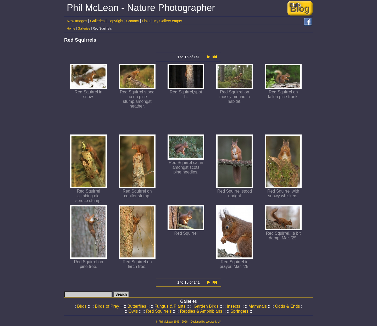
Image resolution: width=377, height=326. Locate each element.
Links (146, 21)
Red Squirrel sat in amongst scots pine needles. (186, 167)
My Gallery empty (167, 21)
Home (71, 28)
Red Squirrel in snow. (88, 94)
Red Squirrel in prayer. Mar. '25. (235, 264)
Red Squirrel (186, 233)
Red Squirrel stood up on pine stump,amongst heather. (137, 99)
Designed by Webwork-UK (206, 321)
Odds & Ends (287, 306)
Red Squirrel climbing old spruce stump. (88, 196)
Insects (233, 306)
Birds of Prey (107, 306)
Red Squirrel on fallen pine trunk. (283, 94)
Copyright (115, 21)
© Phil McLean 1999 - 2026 (171, 321)
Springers (239, 311)
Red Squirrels (159, 311)
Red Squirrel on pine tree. (88, 264)
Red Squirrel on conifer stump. (137, 193)
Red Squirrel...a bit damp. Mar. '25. (283, 235)
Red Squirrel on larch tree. (137, 264)
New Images (77, 21)
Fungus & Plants (170, 306)
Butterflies (136, 306)
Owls (133, 311)
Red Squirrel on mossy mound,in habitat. (234, 97)
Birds (82, 306)
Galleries (97, 21)
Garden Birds (206, 306)
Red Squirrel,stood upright (234, 193)
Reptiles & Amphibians (201, 311)
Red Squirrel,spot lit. (186, 94)
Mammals (257, 306)
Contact (132, 21)
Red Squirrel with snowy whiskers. (283, 193)
